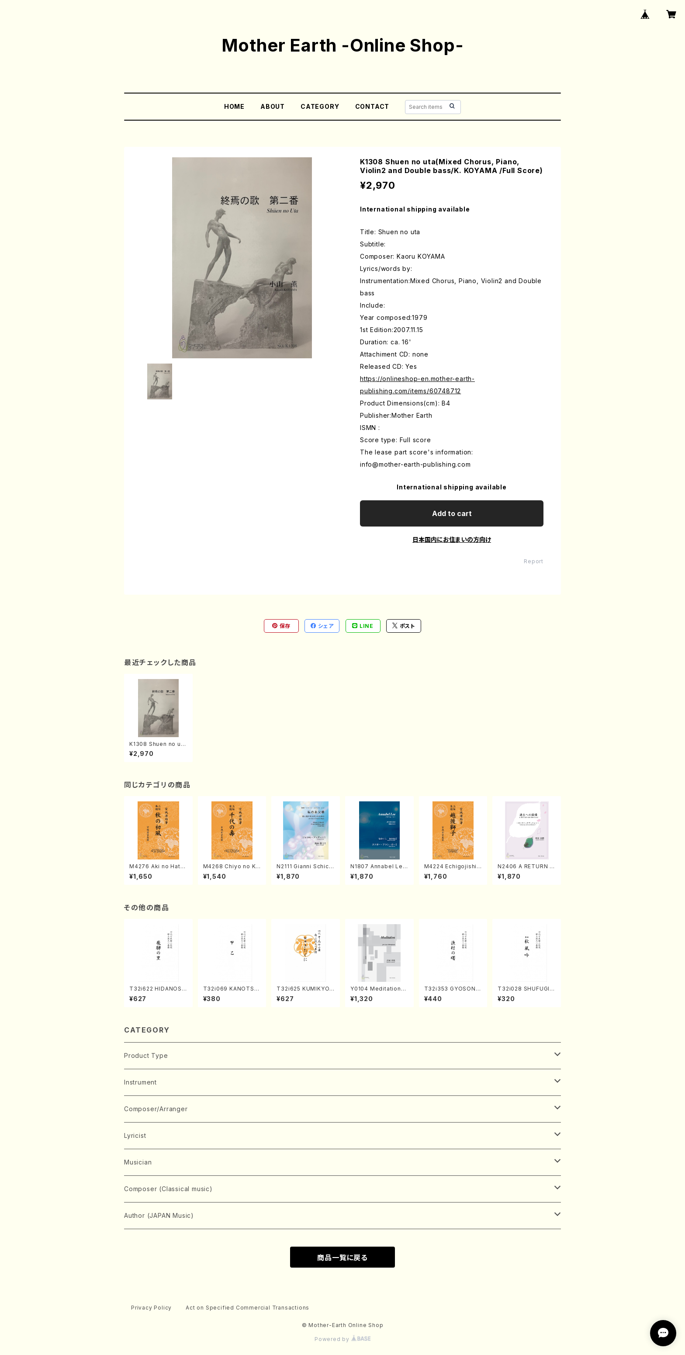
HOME (234, 106)
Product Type (146, 1055)
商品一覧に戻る (342, 1257)
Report (533, 561)
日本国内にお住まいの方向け (451, 539)
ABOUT (272, 106)
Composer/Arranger (156, 1108)
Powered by (342, 1339)
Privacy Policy (151, 1307)
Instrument (140, 1082)
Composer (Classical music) (168, 1188)
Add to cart (452, 513)
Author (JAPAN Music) (159, 1215)
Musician (138, 1162)
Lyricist (135, 1135)
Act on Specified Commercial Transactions (247, 1307)
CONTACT (372, 106)
